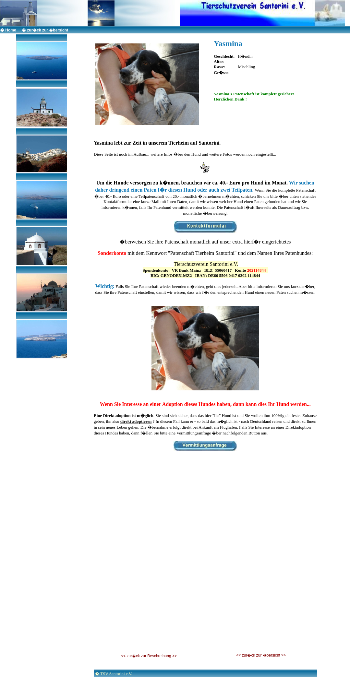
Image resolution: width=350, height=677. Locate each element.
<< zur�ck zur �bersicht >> (261, 655)
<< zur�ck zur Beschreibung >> (149, 656)
